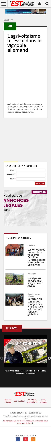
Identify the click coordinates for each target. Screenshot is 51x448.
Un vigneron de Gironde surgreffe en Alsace (35, 282)
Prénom (11, 174)
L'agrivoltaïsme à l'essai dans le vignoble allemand (24, 43)
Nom (12, 178)
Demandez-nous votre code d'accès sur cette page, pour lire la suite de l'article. (25, 422)
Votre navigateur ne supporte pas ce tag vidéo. (25, 143)
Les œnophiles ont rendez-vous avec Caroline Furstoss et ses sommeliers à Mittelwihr (36, 257)
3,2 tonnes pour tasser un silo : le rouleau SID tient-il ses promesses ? (25, 372)
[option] (25, 357)
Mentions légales (8, 400)
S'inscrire (40, 183)
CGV (15, 401)
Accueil (6, 20)
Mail (12, 170)
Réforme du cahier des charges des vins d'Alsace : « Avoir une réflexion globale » (36, 306)
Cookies (21, 401)
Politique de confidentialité (32, 400)
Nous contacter (43, 400)
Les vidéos (11, 328)
